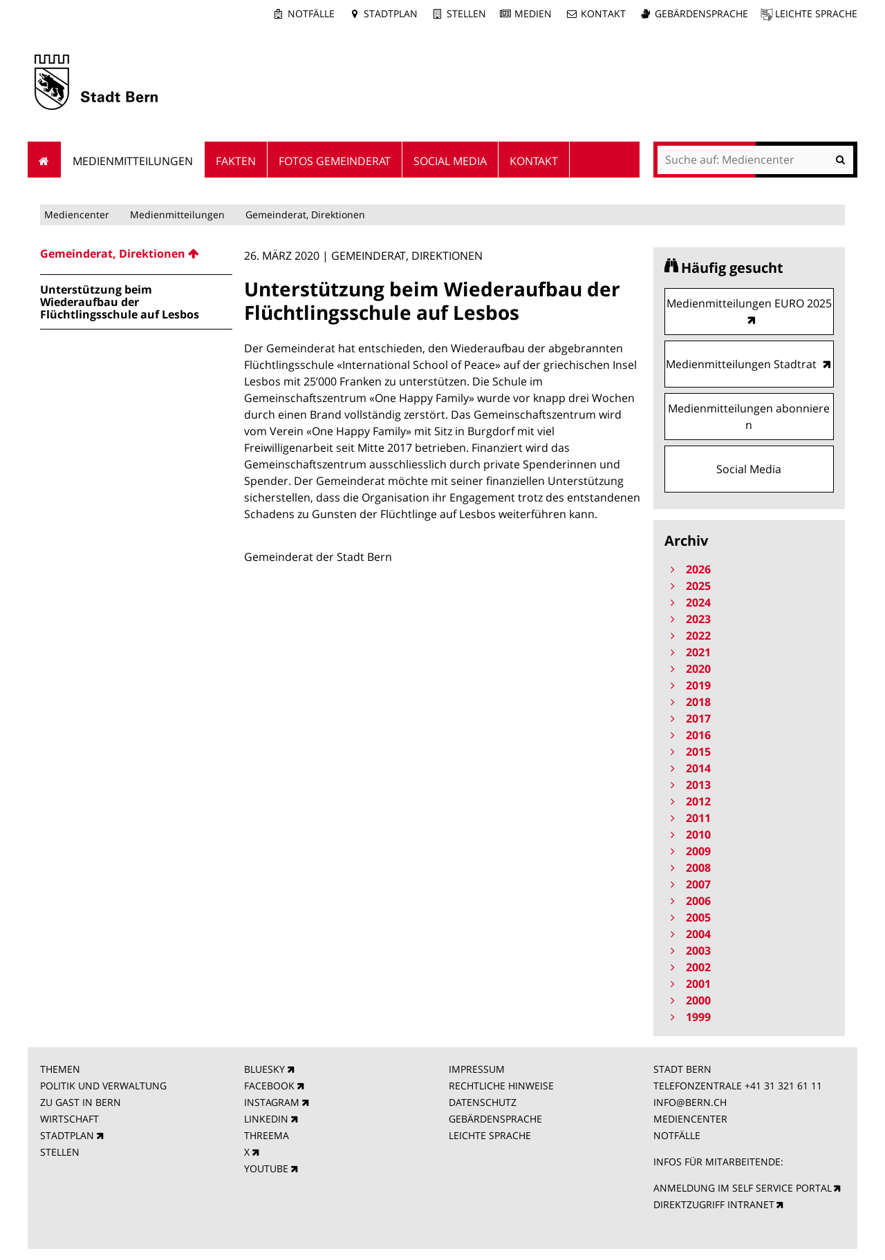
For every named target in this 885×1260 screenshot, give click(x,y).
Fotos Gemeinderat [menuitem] (335, 161)
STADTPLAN (67, 1135)
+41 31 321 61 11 (783, 1085)
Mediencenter (76, 214)
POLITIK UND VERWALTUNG (103, 1085)
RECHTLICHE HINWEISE (501, 1085)
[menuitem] (136, 253)
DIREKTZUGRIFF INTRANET (713, 1204)
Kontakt (603, 13)
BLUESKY (264, 1069)
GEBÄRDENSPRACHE (495, 1118)
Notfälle (311, 13)
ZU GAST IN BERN (80, 1102)
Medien (533, 13)
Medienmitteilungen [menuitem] (133, 161)
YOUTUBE (266, 1168)
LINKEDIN (266, 1118)
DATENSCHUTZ (482, 1102)
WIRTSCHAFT (69, 1118)
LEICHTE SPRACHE (490, 1135)
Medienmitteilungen (177, 214)
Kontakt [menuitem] (534, 161)
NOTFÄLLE (676, 1135)
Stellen (466, 13)
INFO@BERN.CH (690, 1102)
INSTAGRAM (271, 1102)
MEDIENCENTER (690, 1118)
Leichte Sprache (816, 13)
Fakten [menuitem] (236, 161)
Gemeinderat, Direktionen (305, 214)
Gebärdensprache (701, 13)
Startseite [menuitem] (45, 160)
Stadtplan (391, 13)
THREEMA (266, 1135)
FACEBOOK (269, 1085)
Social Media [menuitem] (450, 161)
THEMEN (60, 1069)
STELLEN (60, 1151)
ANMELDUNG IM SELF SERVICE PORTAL (742, 1187)
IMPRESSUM (477, 1069)
